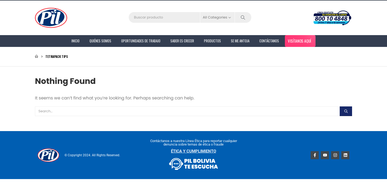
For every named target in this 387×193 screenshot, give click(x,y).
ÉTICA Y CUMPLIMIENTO (193, 151)
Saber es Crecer (182, 40)
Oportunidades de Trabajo (140, 40)
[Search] (243, 17)
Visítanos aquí (299, 40)
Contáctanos (269, 40)
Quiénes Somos (100, 40)
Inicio (75, 40)
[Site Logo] (51, 18)
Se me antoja (240, 40)
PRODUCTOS (212, 40)
